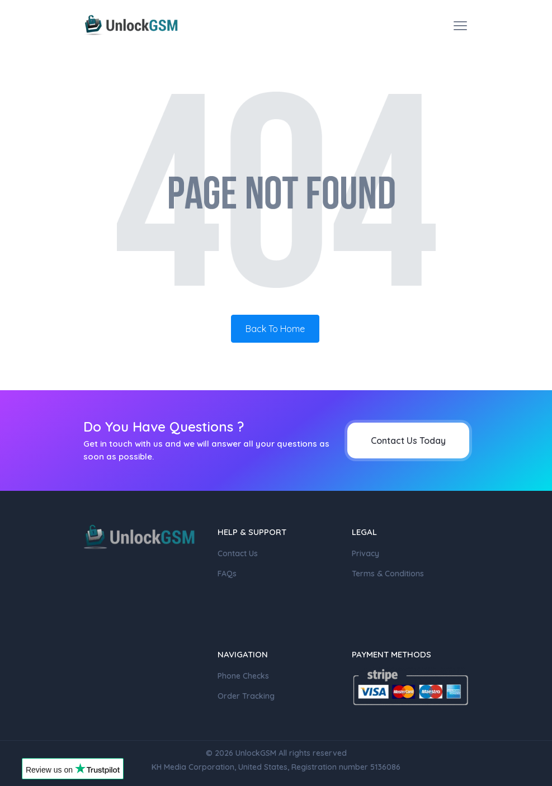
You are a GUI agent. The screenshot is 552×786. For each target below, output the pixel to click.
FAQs (227, 574)
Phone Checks (243, 676)
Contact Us (238, 553)
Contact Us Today (408, 440)
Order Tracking (246, 696)
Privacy (365, 553)
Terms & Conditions (388, 574)
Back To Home (275, 328)
